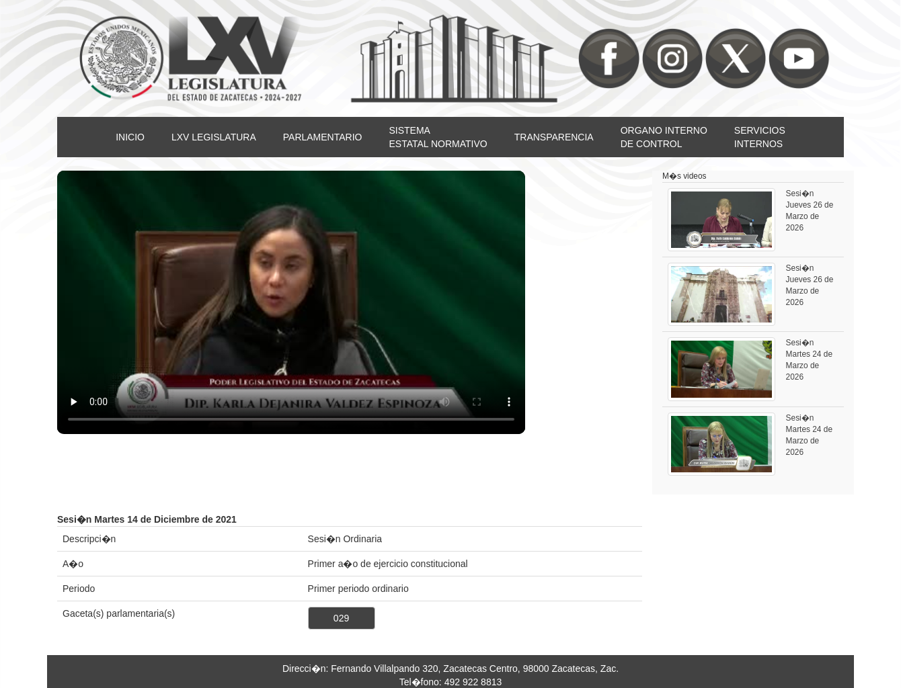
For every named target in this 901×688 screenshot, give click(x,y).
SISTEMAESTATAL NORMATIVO (438, 137)
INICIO (130, 137)
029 (341, 618)
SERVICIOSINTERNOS (759, 137)
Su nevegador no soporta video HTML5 (291, 302)
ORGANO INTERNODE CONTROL (664, 137)
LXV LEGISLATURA (213, 137)
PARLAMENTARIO (322, 137)
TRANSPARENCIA (554, 137)
